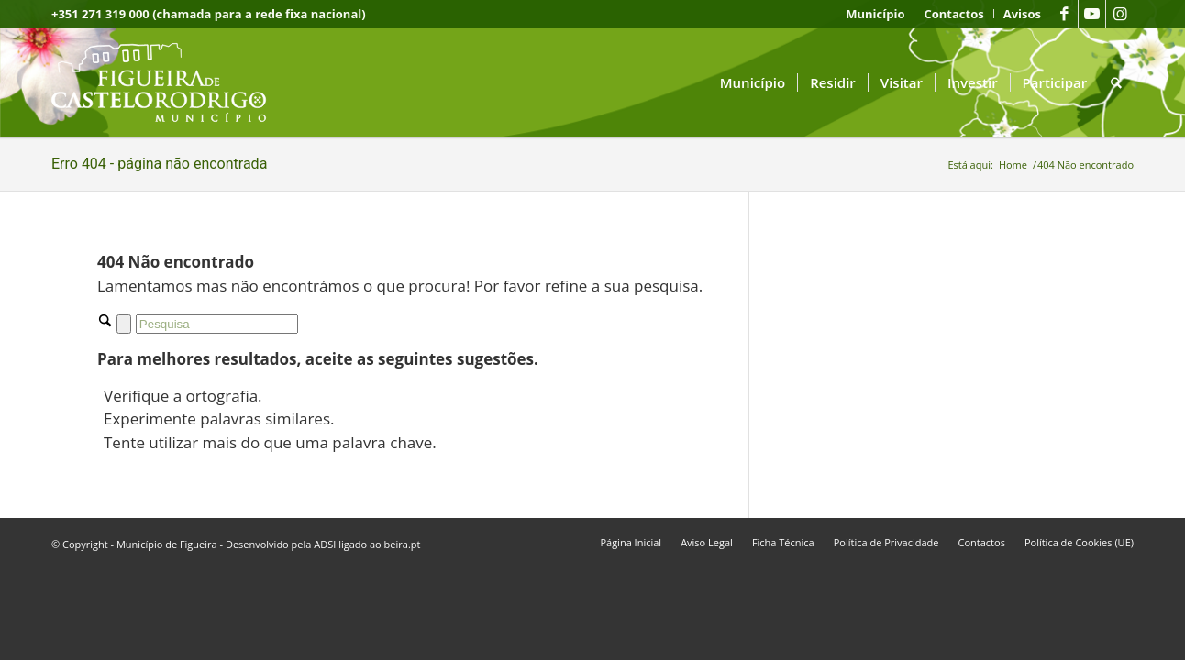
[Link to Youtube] (1092, 14)
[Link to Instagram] (1120, 14)
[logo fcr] (172, 83)
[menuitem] (875, 13)
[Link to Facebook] (1064, 14)
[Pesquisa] (1116, 83)
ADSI (325, 544)
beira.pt (402, 544)
